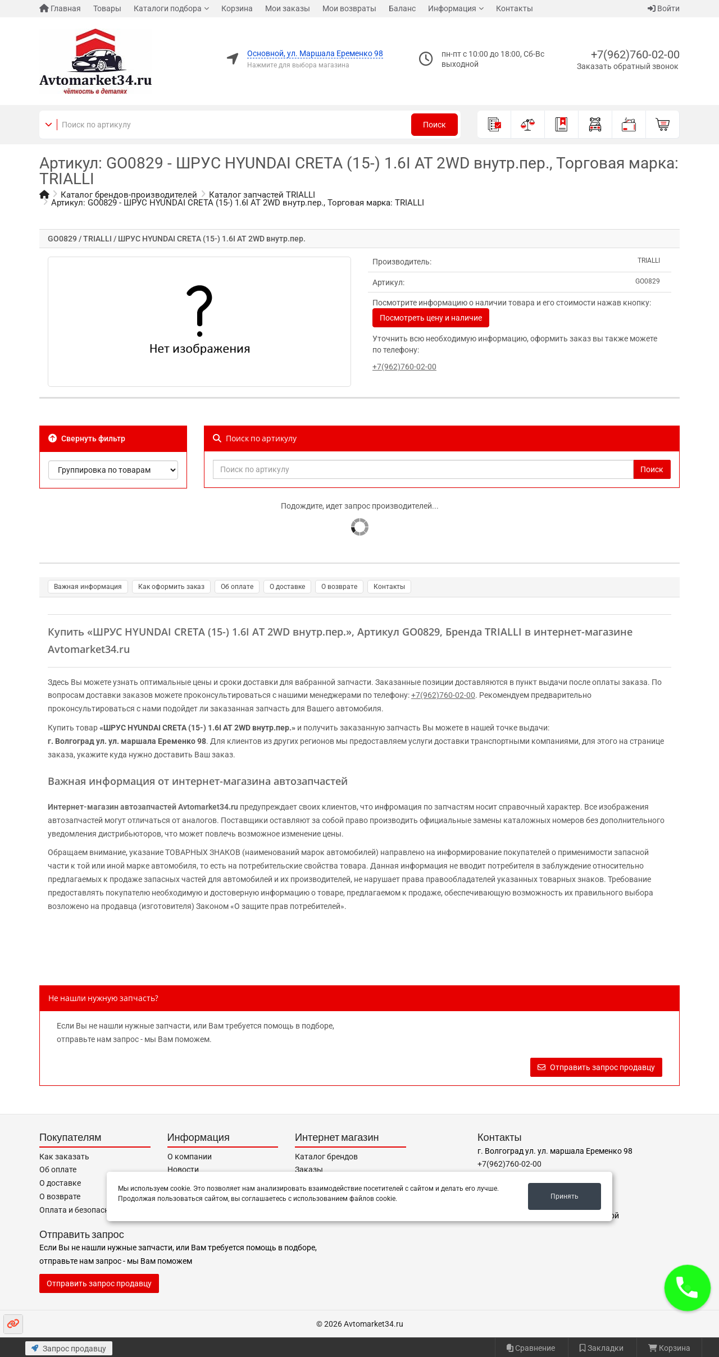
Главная (60, 8)
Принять (564, 1196)
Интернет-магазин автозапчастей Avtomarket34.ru (143, 806)
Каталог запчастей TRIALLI (262, 195)
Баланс (402, 8)
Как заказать (64, 1156)
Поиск (434, 124)
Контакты (514, 8)
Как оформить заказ (171, 587)
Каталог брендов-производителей (129, 195)
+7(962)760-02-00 (635, 54)
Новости (183, 1169)
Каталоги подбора (168, 8)
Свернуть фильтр (86, 438)
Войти (664, 8)
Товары (107, 8)
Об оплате (237, 587)
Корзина (237, 8)
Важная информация (88, 587)
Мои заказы (287, 8)
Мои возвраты (349, 8)
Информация (452, 8)
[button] (688, 1288)
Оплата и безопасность (82, 1209)
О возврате (339, 587)
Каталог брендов (326, 1156)
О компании (189, 1156)
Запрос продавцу (68, 1348)
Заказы (309, 1169)
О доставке (287, 587)
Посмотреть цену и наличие (431, 317)
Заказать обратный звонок (628, 66)
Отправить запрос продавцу (596, 1067)
